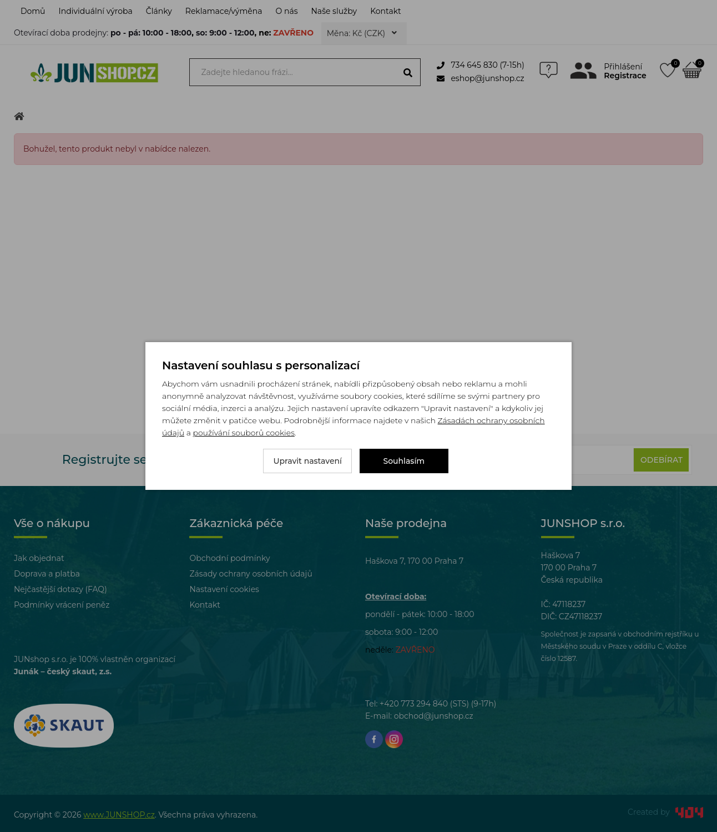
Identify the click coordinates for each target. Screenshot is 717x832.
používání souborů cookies (243, 433)
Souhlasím (404, 461)
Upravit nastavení (307, 461)
